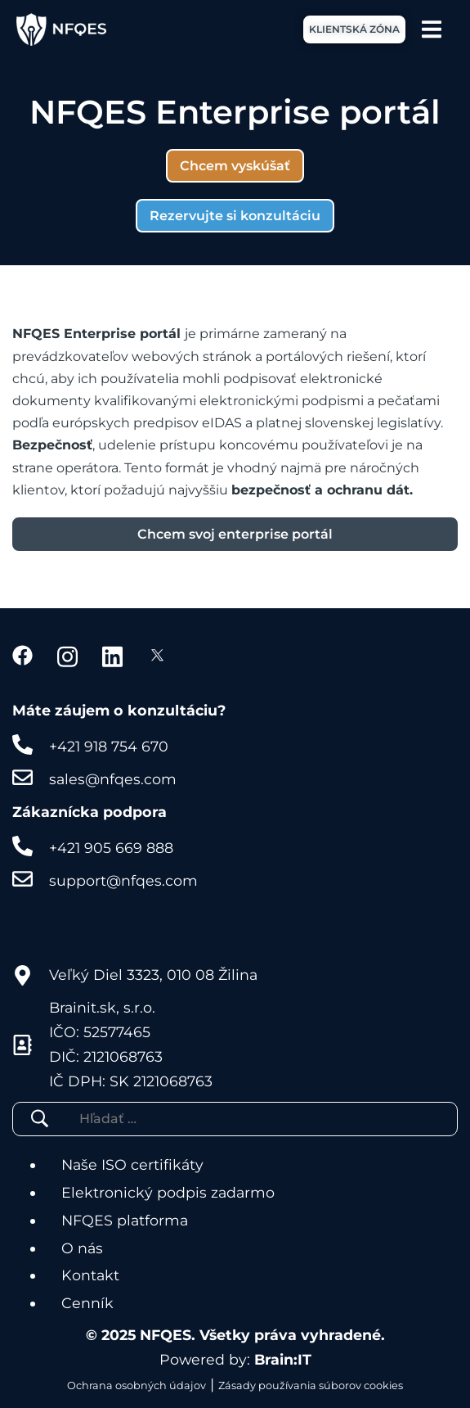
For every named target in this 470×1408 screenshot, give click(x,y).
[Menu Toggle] (431, 29)
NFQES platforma (124, 1220)
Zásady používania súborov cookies (310, 1385)
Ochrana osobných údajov (136, 1385)
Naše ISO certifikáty (132, 1164)
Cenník (87, 1302)
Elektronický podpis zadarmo (168, 1192)
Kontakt (90, 1275)
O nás (82, 1248)
